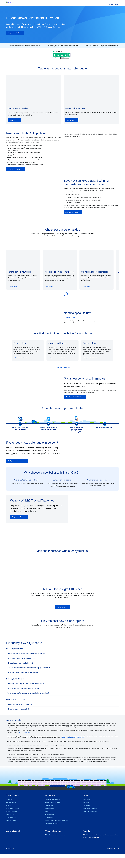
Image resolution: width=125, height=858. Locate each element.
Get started (70, 120)
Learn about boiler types (63, 367)
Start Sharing (61, 607)
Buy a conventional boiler (57, 358)
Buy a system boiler (90, 358)
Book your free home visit (15, 461)
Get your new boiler (14, 33)
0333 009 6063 (70, 317)
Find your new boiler (14, 169)
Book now (12, 120)
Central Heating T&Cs (24, 732)
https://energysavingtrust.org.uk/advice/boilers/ (72, 737)
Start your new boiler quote (73, 396)
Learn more (13, 286)
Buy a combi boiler (21, 358)
